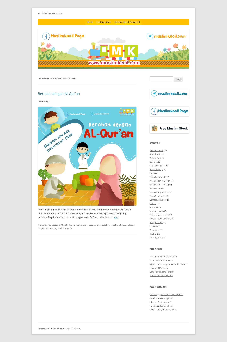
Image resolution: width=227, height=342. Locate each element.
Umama (153, 294)
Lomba (153, 203)
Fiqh (152, 173)
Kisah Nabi (155, 188)
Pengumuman (156, 222)
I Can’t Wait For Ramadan (161, 260)
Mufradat (154, 207)
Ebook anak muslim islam (122, 224)
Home (90, 22)
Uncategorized (156, 237)
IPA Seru (172, 309)
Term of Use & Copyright (127, 22)
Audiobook (155, 154)
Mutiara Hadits (157, 211)
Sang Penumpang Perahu (162, 271)
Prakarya (154, 230)
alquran (97, 224)
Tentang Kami (103, 22)
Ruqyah (41, 228)
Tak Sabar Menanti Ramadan (163, 256)
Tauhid (79, 224)
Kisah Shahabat (157, 196)
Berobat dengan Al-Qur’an (59, 93)
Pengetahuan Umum (159, 218)
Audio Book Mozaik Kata (161, 275)
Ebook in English (157, 165)
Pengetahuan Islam (159, 214)
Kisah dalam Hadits (159, 184)
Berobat (105, 224)
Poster (153, 226)
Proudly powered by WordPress (66, 328)
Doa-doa (154, 161)
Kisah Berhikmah (158, 177)
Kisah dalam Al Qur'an (160, 180)
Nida (69, 228)
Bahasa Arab (155, 158)
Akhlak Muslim (68, 224)
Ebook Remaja (156, 169)
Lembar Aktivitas (158, 199)
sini (116, 217)
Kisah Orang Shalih (158, 192)
